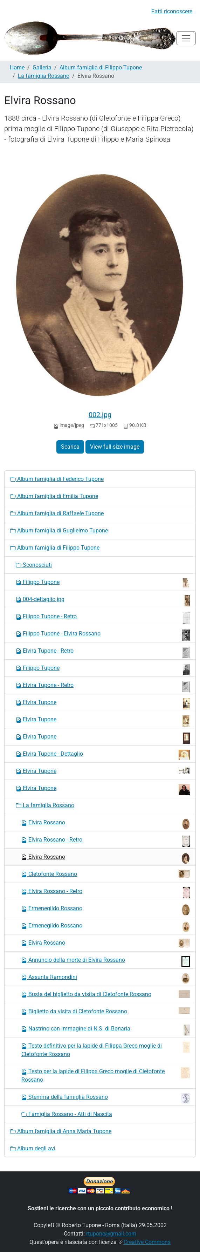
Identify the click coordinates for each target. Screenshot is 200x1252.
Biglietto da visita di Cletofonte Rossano (105, 1011)
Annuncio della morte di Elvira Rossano (105, 961)
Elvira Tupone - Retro (103, 652)
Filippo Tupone (103, 583)
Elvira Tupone (103, 703)
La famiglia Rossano (43, 76)
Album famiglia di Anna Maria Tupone (60, 1131)
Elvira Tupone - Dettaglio (103, 755)
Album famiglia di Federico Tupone (57, 479)
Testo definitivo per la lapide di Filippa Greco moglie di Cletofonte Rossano (105, 1049)
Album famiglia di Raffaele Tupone (57, 513)
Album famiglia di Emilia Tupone (54, 496)
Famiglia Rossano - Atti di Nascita (66, 1114)
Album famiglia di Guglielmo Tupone (59, 530)
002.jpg (100, 414)
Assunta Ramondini (105, 978)
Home (17, 67)
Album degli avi (32, 1148)
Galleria (42, 67)
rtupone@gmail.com (110, 1233)
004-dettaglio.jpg (103, 600)
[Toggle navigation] (186, 38)
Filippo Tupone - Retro (103, 618)
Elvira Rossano (105, 824)
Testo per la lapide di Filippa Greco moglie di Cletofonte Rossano (105, 1075)
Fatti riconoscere (171, 11)
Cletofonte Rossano (105, 874)
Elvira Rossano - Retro (105, 841)
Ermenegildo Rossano (105, 910)
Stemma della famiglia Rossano (105, 1098)
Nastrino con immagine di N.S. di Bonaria (105, 1030)
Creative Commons (147, 1242)
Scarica (70, 446)
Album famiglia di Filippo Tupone (101, 67)
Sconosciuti (34, 565)
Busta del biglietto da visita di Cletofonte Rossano (105, 994)
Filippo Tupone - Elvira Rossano (103, 635)
